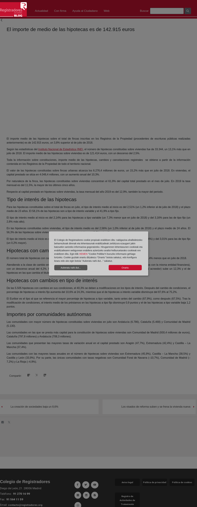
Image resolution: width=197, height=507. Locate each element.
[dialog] (98, 253)
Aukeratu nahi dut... (71, 267)
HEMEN (83, 254)
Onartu (125, 267)
